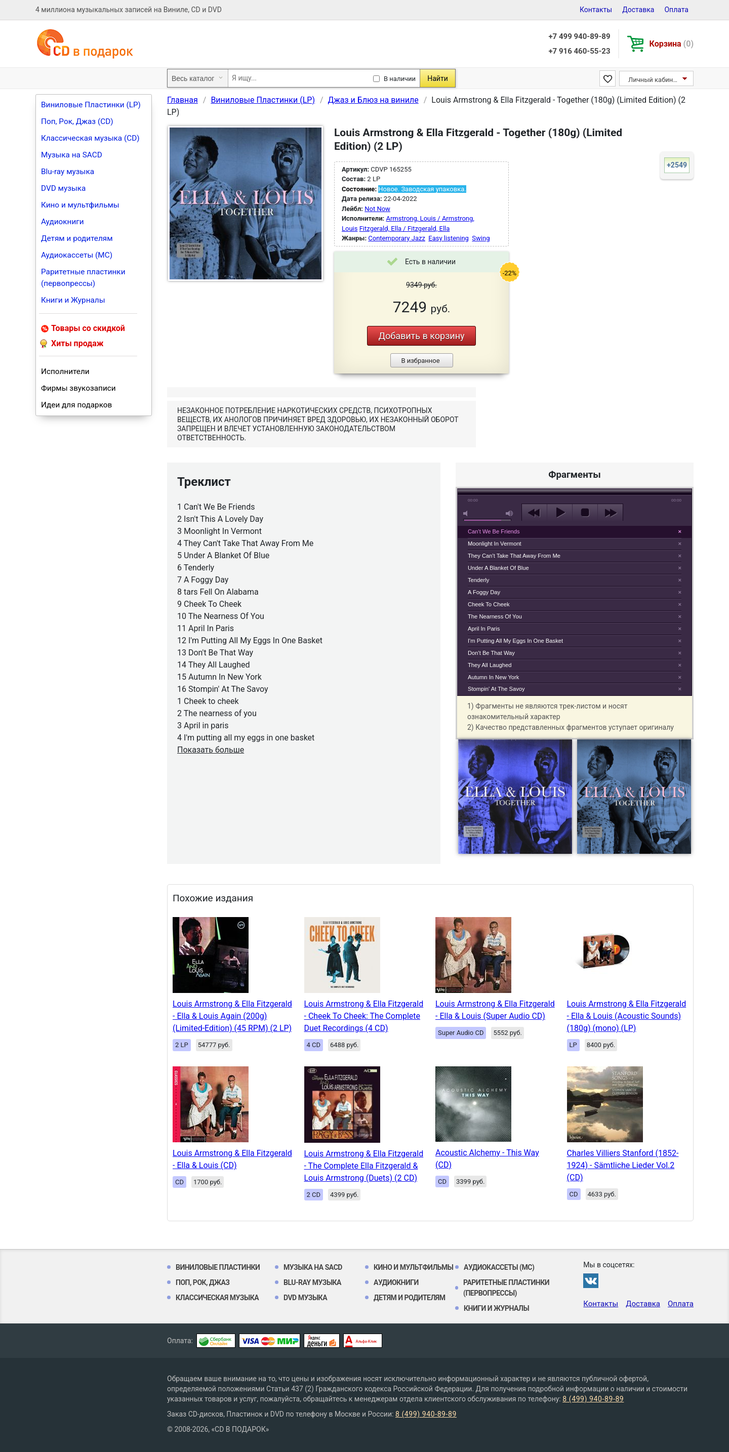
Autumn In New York (493, 677)
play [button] (559, 512)
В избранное (420, 360)
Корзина (672, 44)
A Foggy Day (484, 592)
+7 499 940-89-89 (579, 36)
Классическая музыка (217, 1298)
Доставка (638, 10)
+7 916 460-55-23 (579, 51)
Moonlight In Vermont (494, 544)
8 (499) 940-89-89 (593, 1399)
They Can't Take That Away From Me (514, 556)
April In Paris (484, 629)
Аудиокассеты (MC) (76, 255)
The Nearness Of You (495, 616)
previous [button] (534, 512)
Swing (481, 238)
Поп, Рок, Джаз (203, 1282)
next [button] (610, 512)
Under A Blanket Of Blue (498, 568)
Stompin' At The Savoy (496, 689)
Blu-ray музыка (67, 171)
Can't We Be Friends (494, 531)
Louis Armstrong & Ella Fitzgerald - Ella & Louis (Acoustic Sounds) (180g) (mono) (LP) (626, 1016)
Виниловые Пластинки (218, 1267)
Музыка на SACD (71, 154)
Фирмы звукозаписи (78, 388)
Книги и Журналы (73, 300)
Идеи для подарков (76, 404)
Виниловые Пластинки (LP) (91, 104)
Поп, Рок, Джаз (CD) (77, 121)
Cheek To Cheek (489, 604)
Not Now (377, 209)
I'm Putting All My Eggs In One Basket (515, 641)
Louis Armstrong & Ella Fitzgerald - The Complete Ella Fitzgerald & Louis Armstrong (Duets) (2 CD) (364, 1166)
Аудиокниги (62, 221)
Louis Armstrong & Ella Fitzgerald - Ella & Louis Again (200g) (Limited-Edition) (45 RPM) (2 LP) (232, 1016)
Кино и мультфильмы (80, 205)
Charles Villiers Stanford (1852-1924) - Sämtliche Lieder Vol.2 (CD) (623, 1165)
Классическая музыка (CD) (90, 138)
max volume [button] (510, 513)
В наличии (400, 78)
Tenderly (478, 580)
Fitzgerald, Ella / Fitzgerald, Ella (404, 228)
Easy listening (448, 238)
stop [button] (585, 512)
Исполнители (65, 371)
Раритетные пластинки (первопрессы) (83, 277)
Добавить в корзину (421, 335)
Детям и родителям (77, 238)
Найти (437, 78)
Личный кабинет (653, 80)
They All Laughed (489, 665)
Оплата (676, 10)
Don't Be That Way (491, 653)
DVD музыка (63, 188)
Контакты (596, 10)
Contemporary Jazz (396, 238)
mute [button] (467, 513)
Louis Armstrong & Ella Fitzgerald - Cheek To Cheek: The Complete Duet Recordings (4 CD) (364, 1016)
